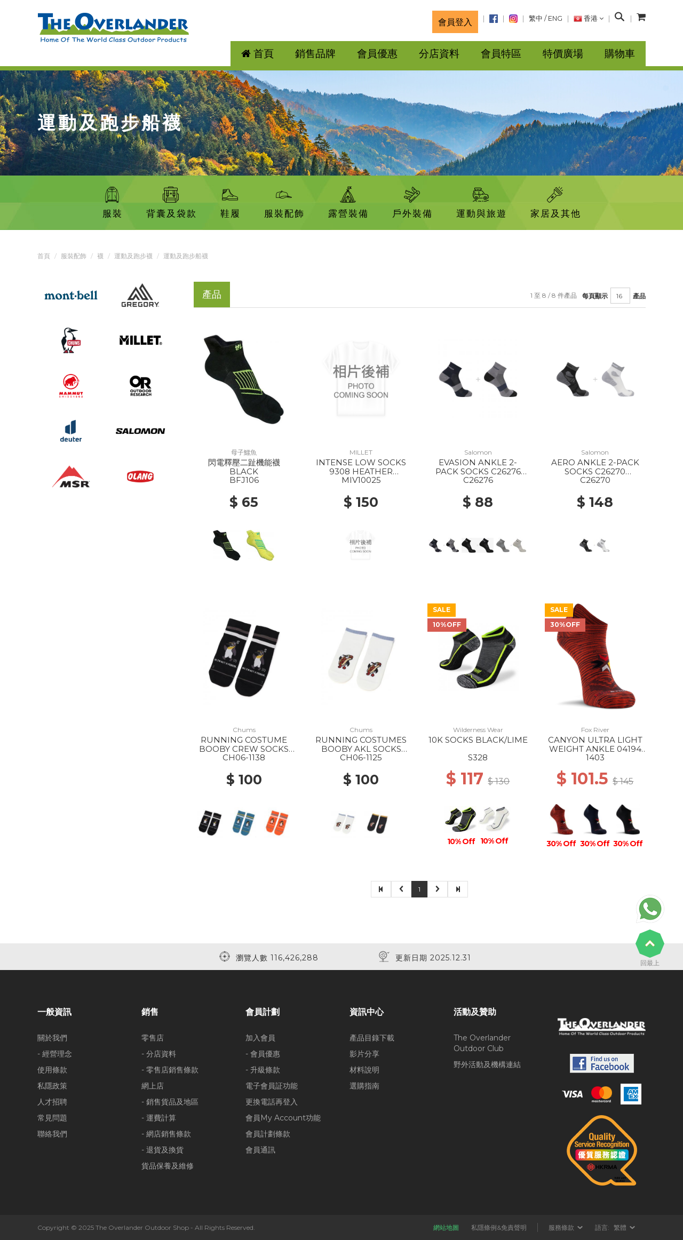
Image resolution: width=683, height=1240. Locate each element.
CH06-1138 (244, 757)
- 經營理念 (54, 1054)
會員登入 (455, 22)
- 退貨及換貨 (162, 1150)
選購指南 (364, 1086)
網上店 (152, 1086)
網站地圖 (446, 1227)
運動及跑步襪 (133, 256)
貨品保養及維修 (167, 1166)
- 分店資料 (158, 1054)
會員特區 (501, 53)
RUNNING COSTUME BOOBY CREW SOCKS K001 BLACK (244, 748)
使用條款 (52, 1070)
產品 (639, 296)
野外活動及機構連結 (487, 1064)
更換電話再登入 (271, 1102)
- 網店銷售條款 (166, 1134)
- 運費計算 (158, 1118)
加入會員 (260, 1038)
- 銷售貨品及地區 (169, 1102)
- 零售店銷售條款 (169, 1070)
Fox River (595, 730)
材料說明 (364, 1070)
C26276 (478, 480)
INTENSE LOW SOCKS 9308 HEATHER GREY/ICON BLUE (361, 471)
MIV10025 (361, 480)
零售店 (152, 1038)
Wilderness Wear (478, 730)
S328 (478, 757)
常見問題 (52, 1118)
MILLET (361, 452)
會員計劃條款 (267, 1134)
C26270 (595, 480)
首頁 (43, 256)
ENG (555, 18)
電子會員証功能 (271, 1086)
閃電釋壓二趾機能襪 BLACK (244, 466)
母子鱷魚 (244, 452)
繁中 (536, 18)
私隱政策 (52, 1086)
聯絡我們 (52, 1134)
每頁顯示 (595, 296)
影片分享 (364, 1054)
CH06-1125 (361, 757)
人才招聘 (52, 1102)
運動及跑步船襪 (185, 256)
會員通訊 (260, 1150)
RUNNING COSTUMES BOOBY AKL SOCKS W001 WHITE (361, 748)
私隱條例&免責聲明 (499, 1227)
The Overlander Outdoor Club (482, 1043)
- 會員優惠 (262, 1054)
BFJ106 (244, 480)
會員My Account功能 (283, 1118)
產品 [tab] (211, 294)
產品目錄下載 (372, 1038)
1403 (595, 757)
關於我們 (52, 1038)
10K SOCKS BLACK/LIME (478, 740)
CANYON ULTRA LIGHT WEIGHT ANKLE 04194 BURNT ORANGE (595, 748)
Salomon (478, 452)
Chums (244, 730)
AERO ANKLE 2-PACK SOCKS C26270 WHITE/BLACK (595, 471)
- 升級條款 (262, 1070)
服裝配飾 (73, 256)
